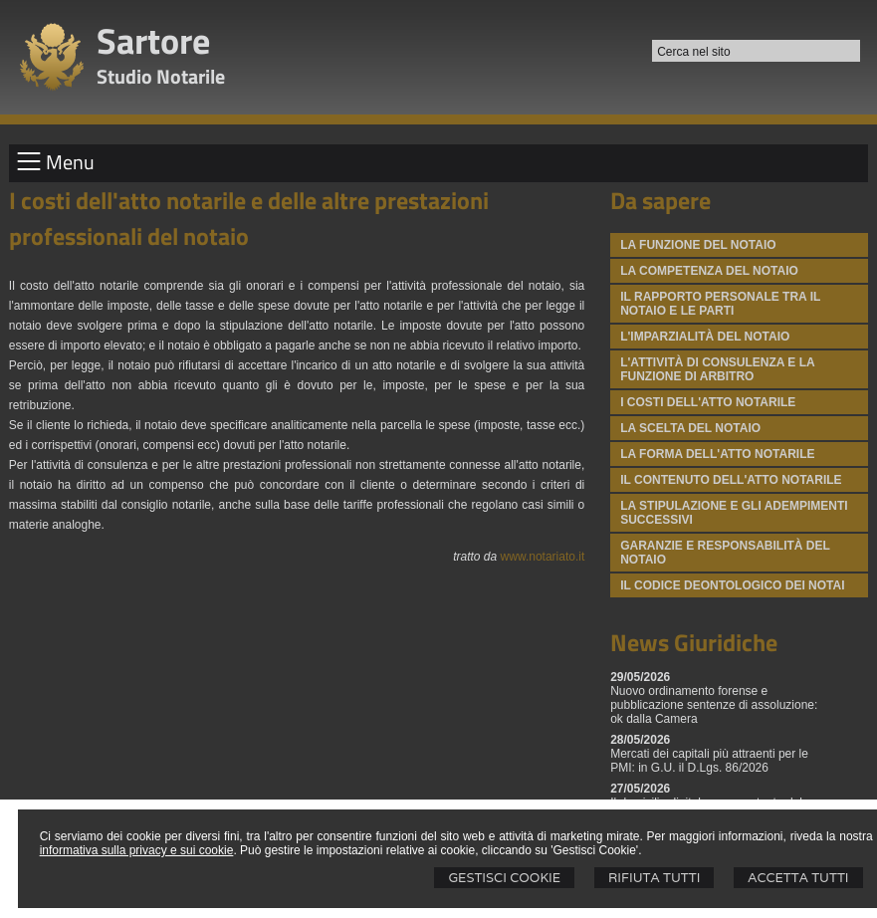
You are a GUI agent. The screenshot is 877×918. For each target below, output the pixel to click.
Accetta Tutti (798, 877)
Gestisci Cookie (504, 877)
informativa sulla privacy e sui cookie (137, 850)
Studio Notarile (161, 76)
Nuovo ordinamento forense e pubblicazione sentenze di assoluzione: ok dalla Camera (713, 705)
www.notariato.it (543, 557)
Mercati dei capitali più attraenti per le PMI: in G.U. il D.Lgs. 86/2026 (709, 761)
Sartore (153, 40)
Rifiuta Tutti (654, 877)
